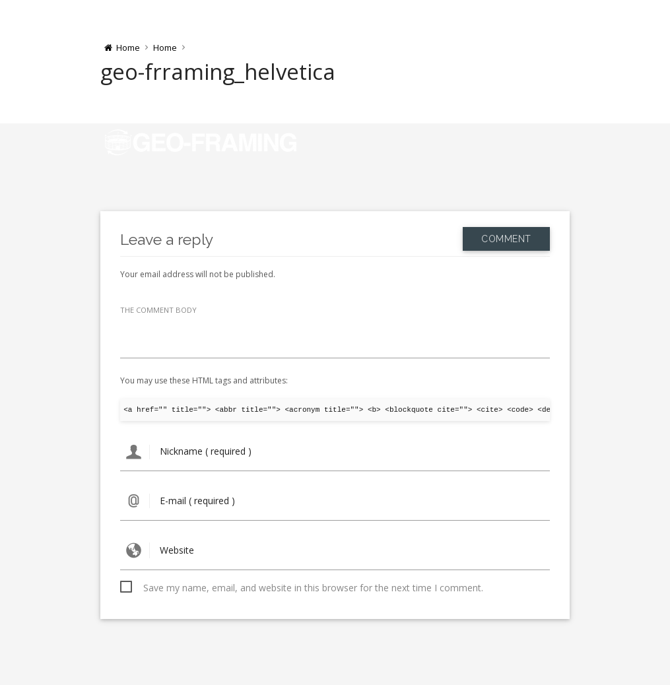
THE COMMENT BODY (158, 310)
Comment (506, 239)
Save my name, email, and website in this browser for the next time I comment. (313, 587)
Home (165, 47)
